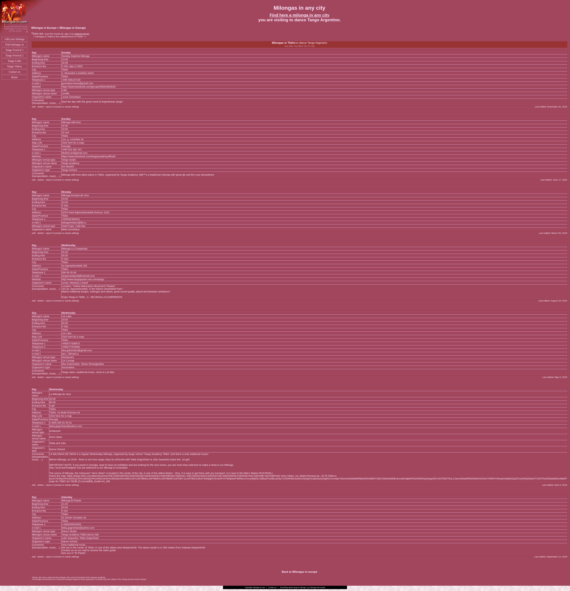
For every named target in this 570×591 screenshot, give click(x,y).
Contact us (14, 71)
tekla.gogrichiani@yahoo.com (65, 426)
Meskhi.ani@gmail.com (75, 153)
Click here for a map (73, 142)
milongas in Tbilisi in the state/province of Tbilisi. (60, 36)
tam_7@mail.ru (70, 353)
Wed (300, 46)
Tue (295, 46)
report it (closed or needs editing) (62, 106)
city (66, 34)
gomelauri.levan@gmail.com (77, 83)
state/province (81, 34)
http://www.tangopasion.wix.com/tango (83, 279)
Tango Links (14, 60)
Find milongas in (14, 44)
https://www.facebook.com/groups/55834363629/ (89, 86)
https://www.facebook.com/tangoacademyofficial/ (88, 156)
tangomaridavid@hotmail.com (78, 276)
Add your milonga (14, 39)
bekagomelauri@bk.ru (74, 222)
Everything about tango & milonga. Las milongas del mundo (302, 587)
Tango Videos (14, 66)
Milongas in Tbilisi (284, 42)
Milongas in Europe (44, 27)
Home (14, 77)
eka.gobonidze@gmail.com (77, 350)
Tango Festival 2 (14, 55)
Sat (312, 46)
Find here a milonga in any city (299, 15)
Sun (286, 46)
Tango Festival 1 (14, 50)
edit (34, 106)
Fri (309, 46)
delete (40, 106)
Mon (291, 46)
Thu (305, 46)
